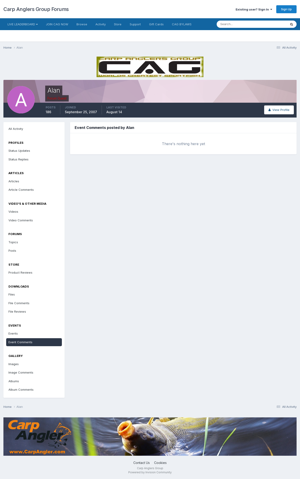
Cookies (160, 463)
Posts (12, 250)
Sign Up (286, 9)
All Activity (15, 129)
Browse (81, 24)
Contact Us (141, 463)
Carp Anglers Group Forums (36, 9)
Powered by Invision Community (150, 472)
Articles (13, 181)
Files (11, 294)
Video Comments (20, 220)
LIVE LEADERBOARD (23, 24)
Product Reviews (20, 272)
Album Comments (21, 389)
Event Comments (20, 342)
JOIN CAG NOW (57, 24)
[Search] (237, 24)
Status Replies (18, 159)
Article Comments (21, 189)
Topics (13, 242)
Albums (13, 381)
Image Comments (20, 372)
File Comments (18, 303)
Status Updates (19, 150)
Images (13, 364)
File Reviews (17, 311)
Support (135, 24)
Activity (100, 24)
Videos (13, 211)
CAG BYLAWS (182, 24)
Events (13, 333)
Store (117, 24)
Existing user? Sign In (254, 9)
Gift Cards (156, 24)
